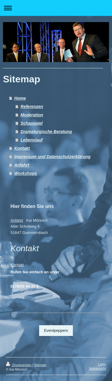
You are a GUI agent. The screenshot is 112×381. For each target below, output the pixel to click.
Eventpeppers (56, 330)
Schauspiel (32, 123)
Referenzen (32, 106)
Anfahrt (21, 165)
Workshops (25, 173)
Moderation (32, 114)
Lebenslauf (32, 140)
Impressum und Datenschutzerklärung (52, 156)
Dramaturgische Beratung (46, 131)
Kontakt (22, 148)
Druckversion (19, 365)
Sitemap (40, 365)
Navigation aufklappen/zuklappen (56, 7)
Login (102, 364)
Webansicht (97, 368)
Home (20, 98)
